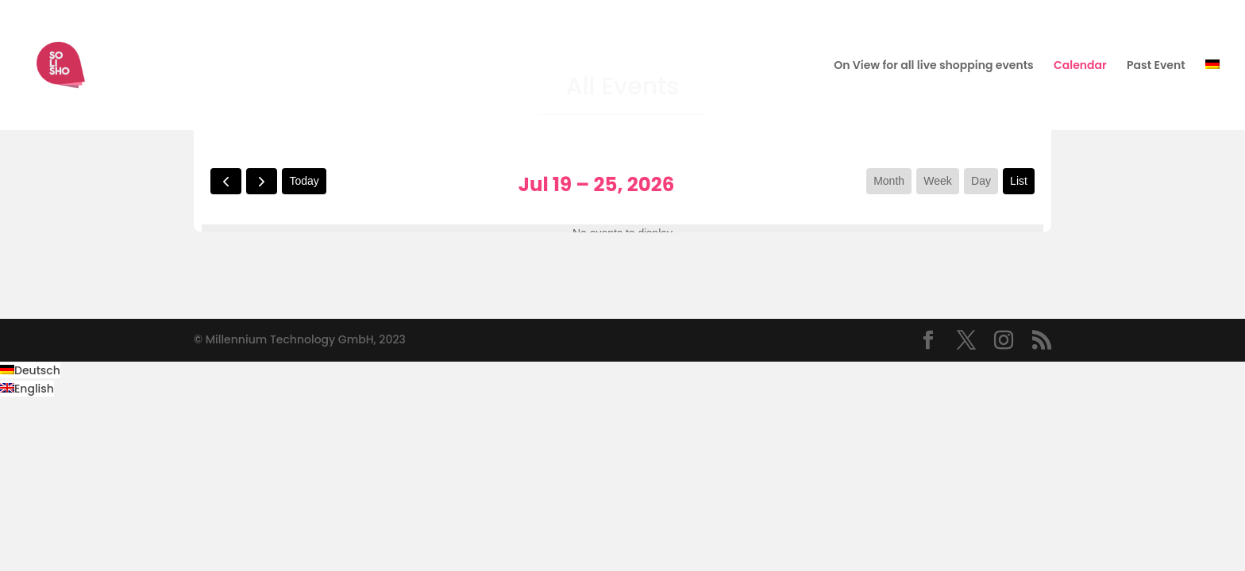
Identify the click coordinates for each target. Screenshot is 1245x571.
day (981, 180)
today (303, 180)
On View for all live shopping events (933, 66)
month (888, 180)
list (1018, 180)
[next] (261, 181)
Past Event (1156, 66)
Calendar (1080, 66)
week (937, 180)
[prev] (225, 181)
